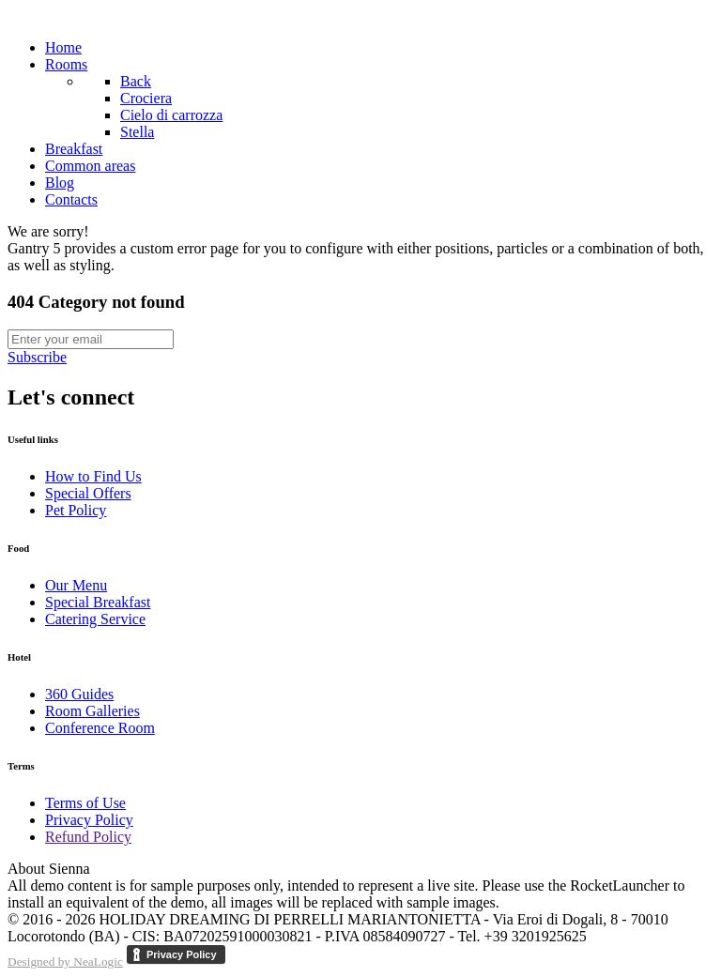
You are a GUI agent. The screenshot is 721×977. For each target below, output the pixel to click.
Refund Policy (88, 837)
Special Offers (88, 493)
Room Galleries (92, 711)
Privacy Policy (89, 820)
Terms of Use (85, 803)
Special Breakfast (97, 602)
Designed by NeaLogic (65, 961)
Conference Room (100, 728)
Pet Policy (75, 510)
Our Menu (76, 585)
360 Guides (79, 694)
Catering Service (95, 619)
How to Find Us (93, 476)
